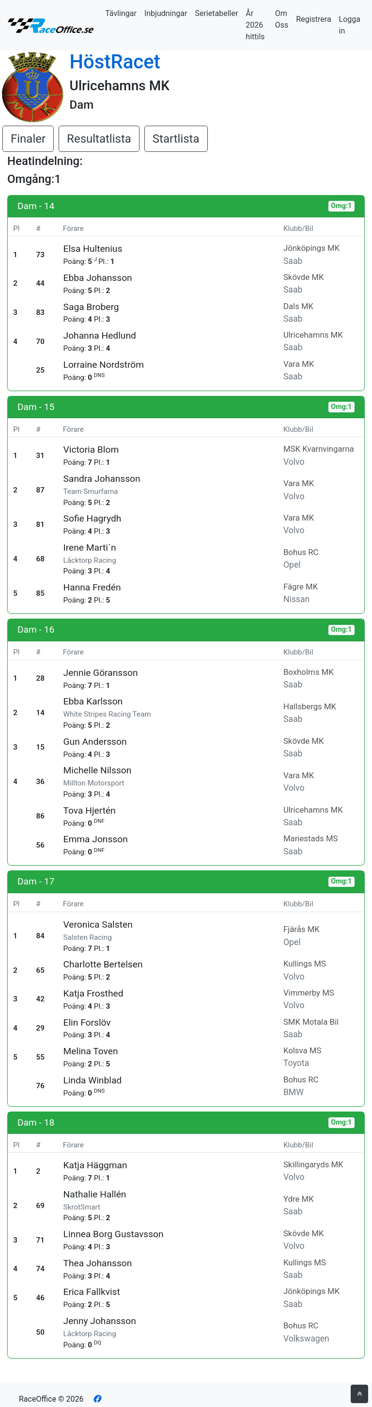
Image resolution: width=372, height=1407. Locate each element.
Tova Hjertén (89, 810)
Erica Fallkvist (91, 1291)
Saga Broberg (91, 306)
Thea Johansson (97, 1263)
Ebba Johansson (97, 277)
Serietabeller (216, 13)
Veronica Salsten (98, 924)
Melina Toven (90, 1051)
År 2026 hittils (255, 25)
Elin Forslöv (87, 1022)
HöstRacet (115, 61)
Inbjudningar (165, 13)
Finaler (28, 139)
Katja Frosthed (93, 993)
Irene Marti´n (89, 547)
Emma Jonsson (95, 839)
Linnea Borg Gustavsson (113, 1234)
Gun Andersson (95, 741)
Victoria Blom (91, 449)
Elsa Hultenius (93, 248)
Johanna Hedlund (99, 335)
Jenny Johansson (99, 1320)
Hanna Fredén (92, 587)
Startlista (176, 139)
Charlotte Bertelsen (103, 964)
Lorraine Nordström (103, 364)
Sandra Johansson (101, 478)
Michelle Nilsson (97, 770)
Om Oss (282, 19)
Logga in (349, 25)
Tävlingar (121, 13)
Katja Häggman (95, 1165)
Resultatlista (99, 139)
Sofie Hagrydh (92, 518)
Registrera (313, 19)
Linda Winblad (92, 1080)
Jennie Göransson (100, 672)
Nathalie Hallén (94, 1194)
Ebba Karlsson (93, 701)
